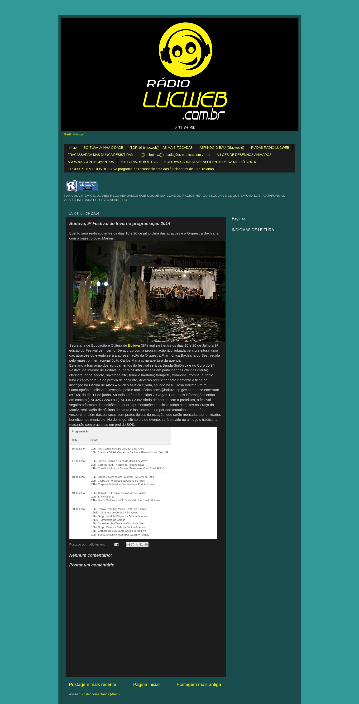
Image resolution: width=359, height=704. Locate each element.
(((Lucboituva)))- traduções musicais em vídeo (175, 155)
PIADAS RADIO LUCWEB (270, 147)
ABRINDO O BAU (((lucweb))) (222, 147)
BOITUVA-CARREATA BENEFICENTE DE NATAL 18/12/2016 (210, 162)
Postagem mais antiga (199, 684)
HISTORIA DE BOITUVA (139, 162)
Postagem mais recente (92, 684)
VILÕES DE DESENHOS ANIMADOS (244, 155)
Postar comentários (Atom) (100, 694)
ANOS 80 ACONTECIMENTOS (91, 162)
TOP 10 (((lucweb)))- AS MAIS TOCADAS (161, 147)
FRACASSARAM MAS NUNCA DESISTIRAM (101, 155)
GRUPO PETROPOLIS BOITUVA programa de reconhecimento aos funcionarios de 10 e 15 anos (141, 169)
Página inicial (146, 684)
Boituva (134, 345)
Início (72, 147)
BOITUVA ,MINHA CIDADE (103, 147)
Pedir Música (73, 134)
